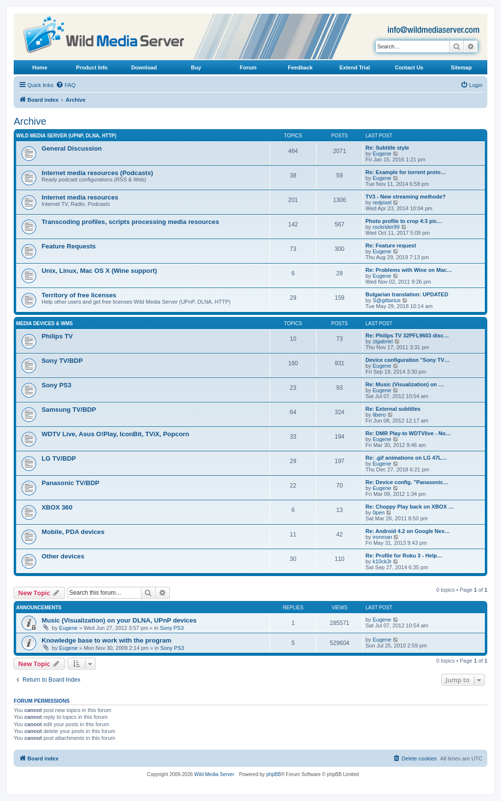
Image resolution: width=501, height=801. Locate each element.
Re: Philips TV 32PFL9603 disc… (407, 335)
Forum (248, 67)
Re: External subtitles (392, 409)
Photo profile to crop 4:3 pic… (403, 221)
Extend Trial (355, 67)
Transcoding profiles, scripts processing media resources (130, 221)
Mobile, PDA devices (73, 531)
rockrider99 (386, 227)
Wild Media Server (214, 774)
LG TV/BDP (59, 458)
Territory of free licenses (79, 295)
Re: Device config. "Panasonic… (407, 482)
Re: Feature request (390, 245)
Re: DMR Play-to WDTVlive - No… (408, 433)
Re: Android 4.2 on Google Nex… (407, 531)
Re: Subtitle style (387, 148)
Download (144, 67)
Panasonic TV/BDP (70, 483)
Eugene (382, 153)
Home (39, 67)
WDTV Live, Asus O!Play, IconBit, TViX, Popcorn (115, 434)
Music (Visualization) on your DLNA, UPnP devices (119, 620)
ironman (382, 537)
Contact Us (409, 67)
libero (379, 415)
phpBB (273, 774)
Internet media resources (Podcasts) (97, 173)
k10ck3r (382, 561)
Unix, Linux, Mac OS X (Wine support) (99, 270)
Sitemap (461, 67)
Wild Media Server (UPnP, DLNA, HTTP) (66, 135)
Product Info (92, 67)
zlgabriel (383, 341)
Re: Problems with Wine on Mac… (408, 270)
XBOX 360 (57, 507)
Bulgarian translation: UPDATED (406, 294)
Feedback (300, 67)
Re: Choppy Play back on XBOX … (409, 507)
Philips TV (57, 336)
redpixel (382, 202)
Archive (30, 121)
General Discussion (72, 148)
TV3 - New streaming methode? (405, 197)
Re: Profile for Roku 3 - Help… (403, 555)
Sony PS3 (56, 385)
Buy (196, 67)
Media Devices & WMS (44, 323)
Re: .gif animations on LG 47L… (406, 458)
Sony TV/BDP (62, 360)
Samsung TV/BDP (69, 409)
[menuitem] (65, 85)
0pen (379, 512)
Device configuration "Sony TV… (407, 360)
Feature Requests (69, 246)
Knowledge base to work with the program (106, 640)
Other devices (63, 556)
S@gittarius (387, 300)
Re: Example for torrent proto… (405, 172)
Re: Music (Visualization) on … (404, 384)
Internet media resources (80, 197)
